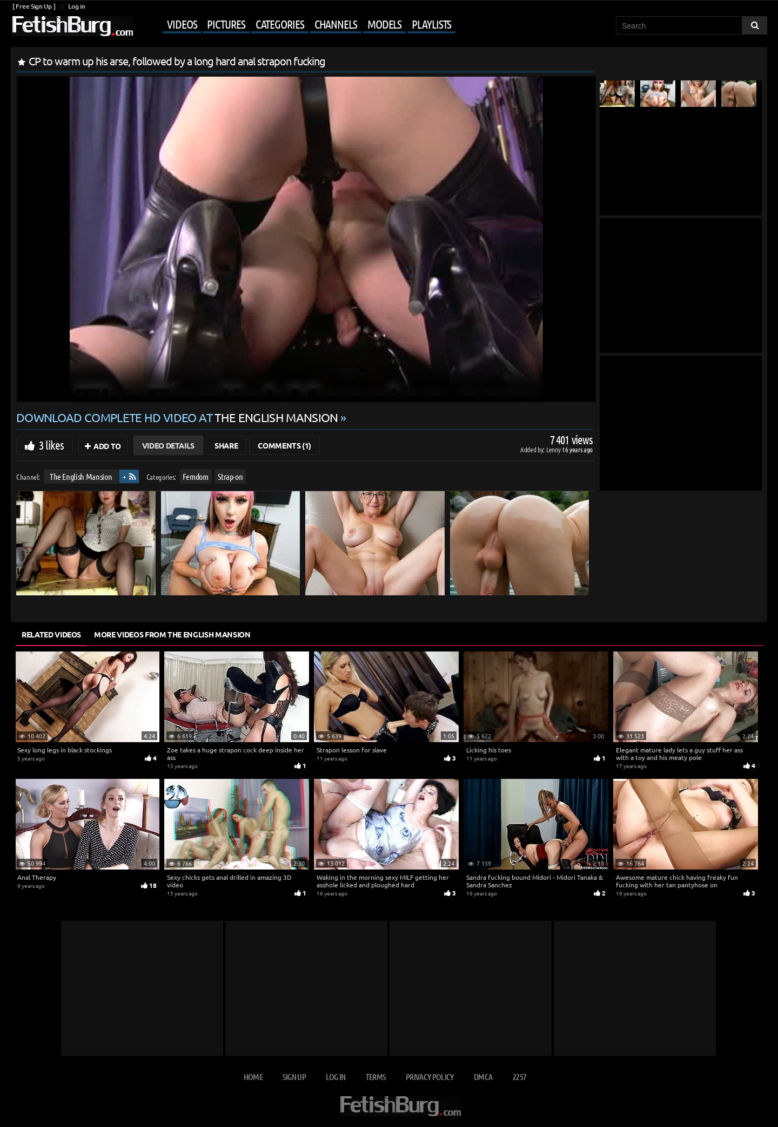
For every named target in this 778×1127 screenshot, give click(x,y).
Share (226, 445)
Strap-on (230, 476)
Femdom (196, 476)
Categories (280, 24)
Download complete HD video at (178, 417)
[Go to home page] (72, 26)
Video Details (168, 445)
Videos (182, 24)
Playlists (431, 24)
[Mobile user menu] (295, 24)
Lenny (554, 449)
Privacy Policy (430, 1076)
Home (253, 1076)
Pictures (226, 24)
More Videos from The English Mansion (172, 634)
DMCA (483, 1076)
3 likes (51, 445)
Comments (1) (284, 445)
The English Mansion (81, 476)
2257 (519, 1076)
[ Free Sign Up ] (33, 6)
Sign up (294, 1076)
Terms (376, 1076)
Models (384, 24)
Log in (76, 6)
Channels (335, 24)
